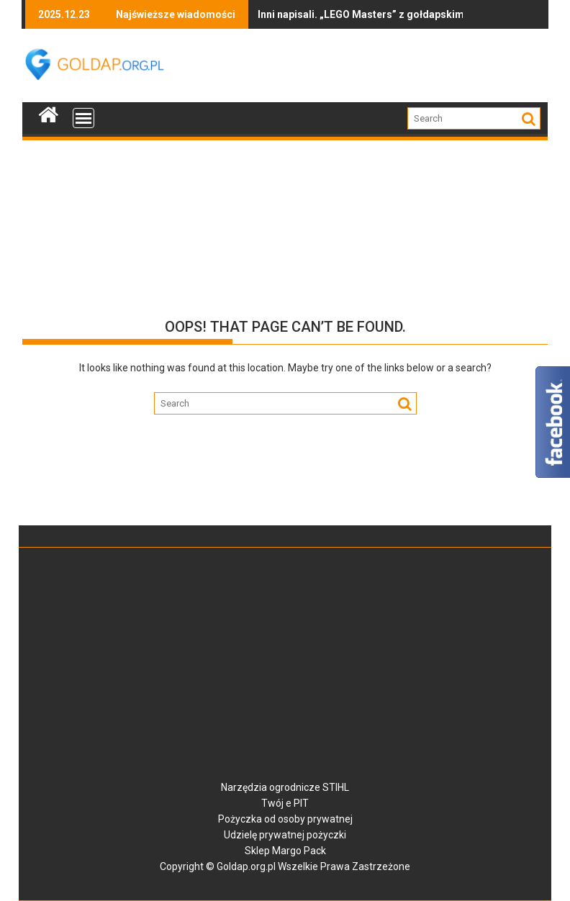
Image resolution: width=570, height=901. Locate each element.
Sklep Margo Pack (285, 850)
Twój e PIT (285, 803)
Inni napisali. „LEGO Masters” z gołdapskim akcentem (327, 14)
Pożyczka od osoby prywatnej (285, 819)
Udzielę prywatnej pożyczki (285, 835)
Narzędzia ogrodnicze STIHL (285, 787)
